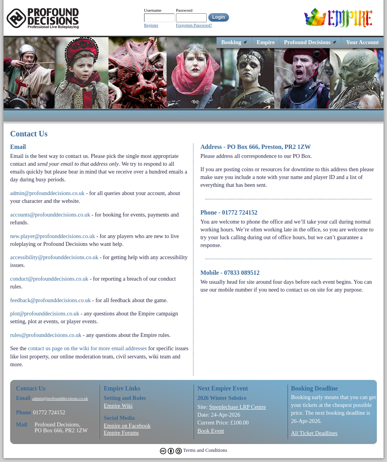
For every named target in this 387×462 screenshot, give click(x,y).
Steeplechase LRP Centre (237, 407)
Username (153, 10)
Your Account (362, 42)
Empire (266, 42)
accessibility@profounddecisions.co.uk (54, 257)
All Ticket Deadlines (314, 433)
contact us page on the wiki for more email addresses (87, 348)
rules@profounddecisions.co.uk (46, 335)
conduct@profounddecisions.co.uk (49, 279)
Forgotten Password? (194, 25)
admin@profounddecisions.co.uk (47, 193)
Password (184, 10)
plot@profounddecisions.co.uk (44, 313)
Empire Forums (121, 432)
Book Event (210, 430)
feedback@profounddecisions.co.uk (50, 300)
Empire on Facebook (127, 425)
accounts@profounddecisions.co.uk (50, 214)
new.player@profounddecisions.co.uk (52, 236)
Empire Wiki (118, 405)
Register (151, 25)
